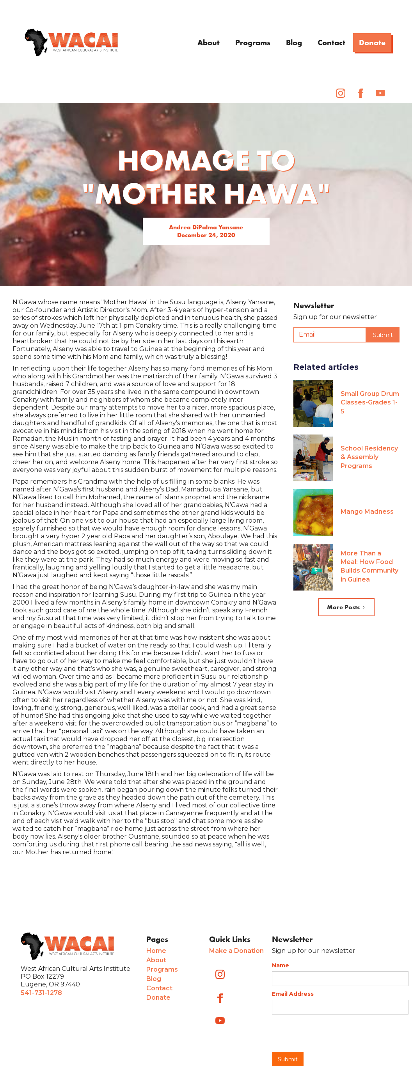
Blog (294, 42)
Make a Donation (236, 950)
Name (280, 965)
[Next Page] (346, 607)
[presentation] (331, 1033)
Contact (331, 42)
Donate (372, 42)
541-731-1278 (41, 993)
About (208, 42)
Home (156, 950)
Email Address (293, 993)
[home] (71, 42)
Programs (252, 42)
